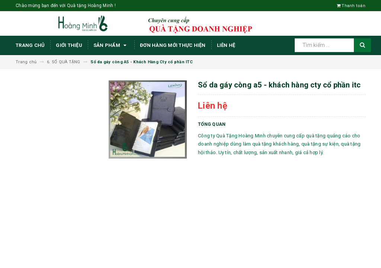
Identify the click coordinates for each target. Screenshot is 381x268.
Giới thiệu (69, 45)
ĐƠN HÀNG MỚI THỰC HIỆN (173, 45)
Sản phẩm (111, 45)
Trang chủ (30, 45)
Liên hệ (226, 45)
